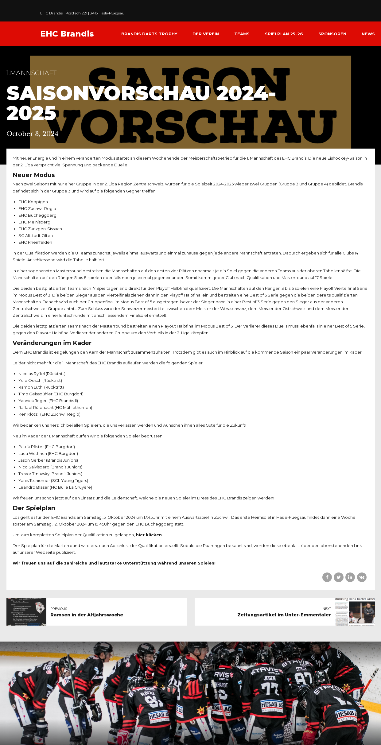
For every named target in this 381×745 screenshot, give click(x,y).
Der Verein (205, 33)
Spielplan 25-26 (284, 33)
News (368, 33)
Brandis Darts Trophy (149, 33)
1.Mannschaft (31, 73)
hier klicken (149, 534)
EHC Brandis (67, 34)
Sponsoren (332, 33)
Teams (242, 33)
